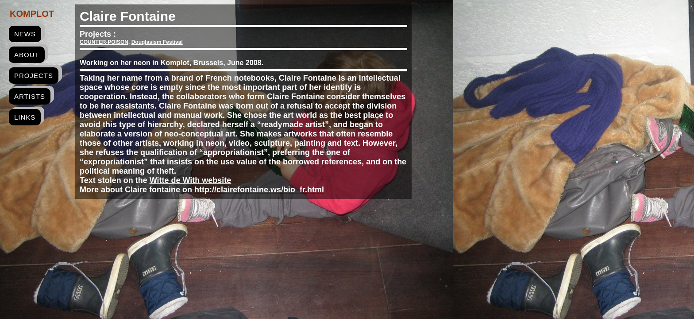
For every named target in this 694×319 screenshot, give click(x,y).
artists (29, 96)
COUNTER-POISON (104, 42)
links (24, 117)
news (25, 34)
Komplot (32, 14)
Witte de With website (190, 180)
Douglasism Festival (157, 42)
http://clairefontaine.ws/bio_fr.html (259, 189)
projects (33, 75)
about (26, 54)
